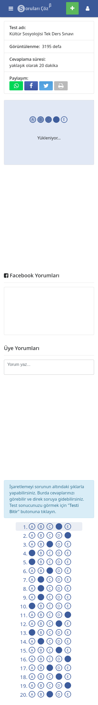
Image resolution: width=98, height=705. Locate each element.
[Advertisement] (49, 219)
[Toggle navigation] (87, 8)
